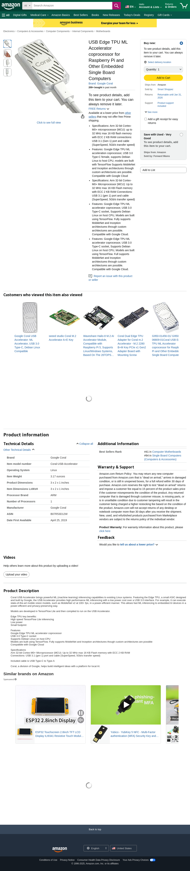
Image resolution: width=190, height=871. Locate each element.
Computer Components (58, 31)
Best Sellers (81, 15)
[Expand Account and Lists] (161, 7)
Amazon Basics (60, 15)
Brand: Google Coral (101, 83)
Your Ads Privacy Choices (136, 860)
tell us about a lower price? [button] (139, 544)
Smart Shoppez (165, 89)
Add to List (148, 170)
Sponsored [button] (10, 679)
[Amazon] (11, 5)
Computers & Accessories (30, 31)
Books (95, 15)
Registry (149, 15)
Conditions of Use (48, 860)
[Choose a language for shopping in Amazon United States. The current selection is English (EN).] (128, 6)
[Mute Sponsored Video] (81, 720)
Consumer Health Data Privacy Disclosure (98, 860)
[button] (5, 15)
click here (104, 531)
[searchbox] (72, 5)
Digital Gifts (20, 15)
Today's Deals (132, 15)
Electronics (9, 31)
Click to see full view (49, 122)
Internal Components (82, 31)
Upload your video (16, 574)
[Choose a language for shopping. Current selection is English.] (93, 848)
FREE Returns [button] (99, 108)
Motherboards (103, 31)
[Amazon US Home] (59, 850)
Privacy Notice (67, 860)
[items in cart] (183, 5)
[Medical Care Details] (48, 15)
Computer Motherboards (166, 451)
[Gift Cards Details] (171, 15)
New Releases (111, 15)
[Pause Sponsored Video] (81, 713)
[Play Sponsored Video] (126, 705)
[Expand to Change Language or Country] (135, 7)
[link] (30, 343)
